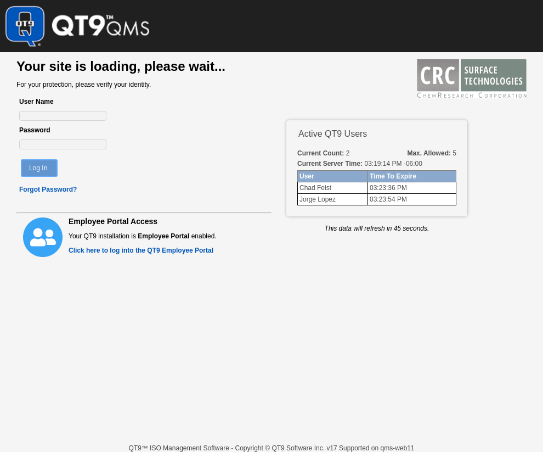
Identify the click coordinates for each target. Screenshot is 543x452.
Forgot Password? (48, 189)
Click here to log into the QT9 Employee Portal (141, 250)
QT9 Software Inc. (299, 448)
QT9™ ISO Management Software (179, 448)
